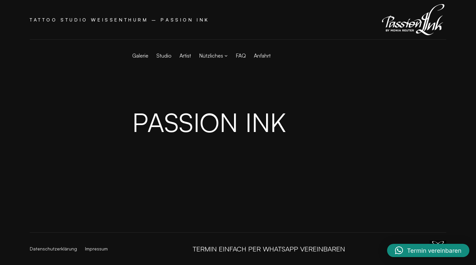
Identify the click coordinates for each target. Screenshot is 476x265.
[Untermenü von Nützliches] (226, 55)
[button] (428, 250)
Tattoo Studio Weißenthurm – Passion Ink (120, 19)
